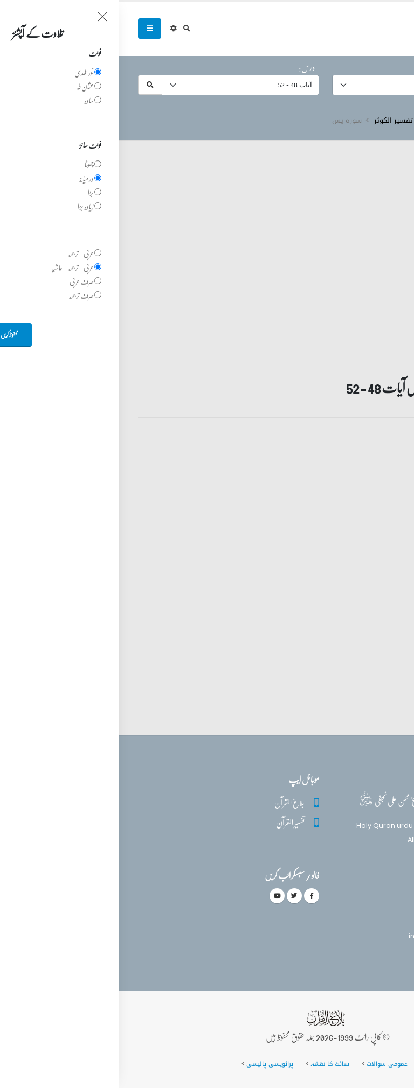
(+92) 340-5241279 (347, 917)
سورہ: (383, 67)
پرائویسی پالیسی (150, 1064)
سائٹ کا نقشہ (211, 1064)
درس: (188, 67)
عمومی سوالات (268, 1064)
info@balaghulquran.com (335, 935)
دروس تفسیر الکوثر (285, 120)
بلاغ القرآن (171, 802)
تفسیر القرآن (171, 822)
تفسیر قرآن (344, 120)
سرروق (384, 120)
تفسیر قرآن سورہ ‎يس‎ (343, 463)
